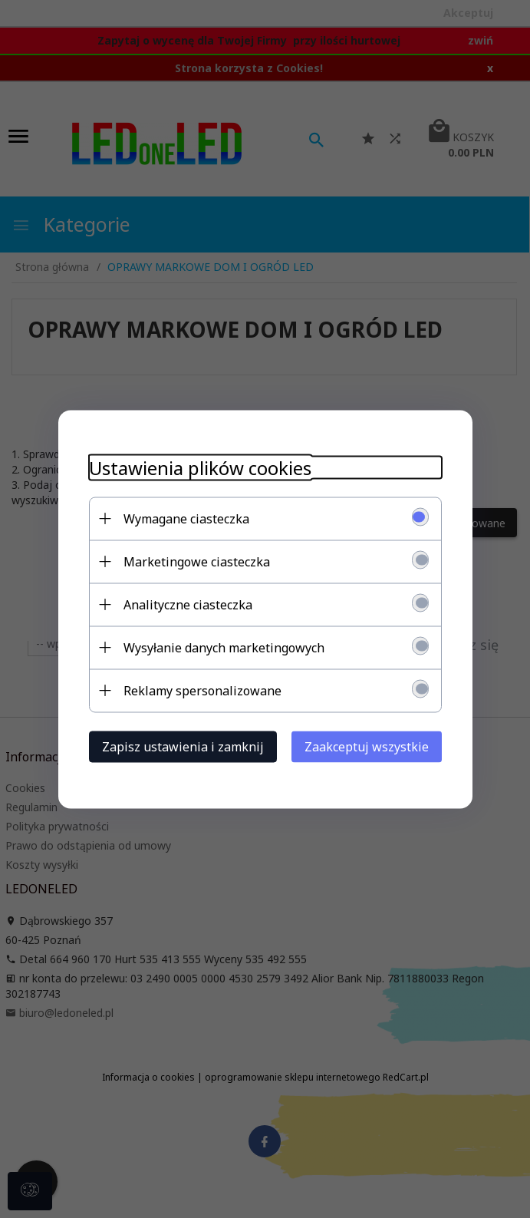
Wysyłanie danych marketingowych (223, 647)
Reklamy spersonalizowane (202, 690)
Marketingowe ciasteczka (196, 561)
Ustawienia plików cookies (200, 467)
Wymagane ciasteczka (186, 518)
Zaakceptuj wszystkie (367, 746)
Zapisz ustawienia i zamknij (183, 746)
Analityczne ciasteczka (187, 604)
